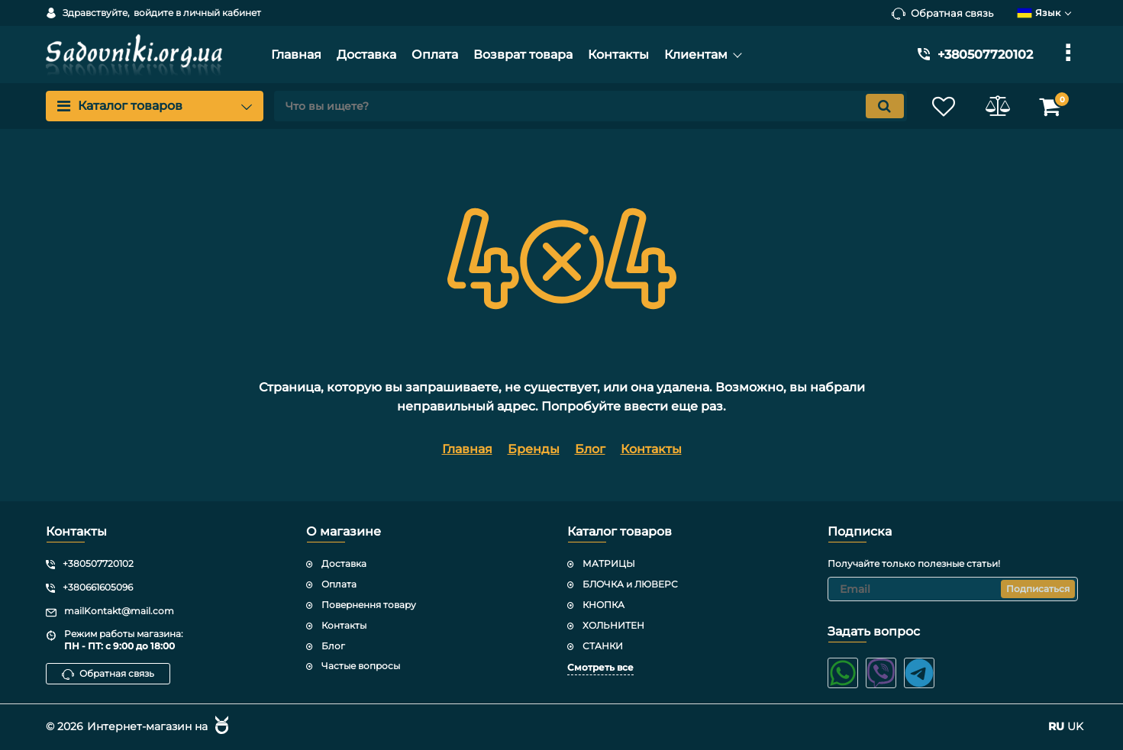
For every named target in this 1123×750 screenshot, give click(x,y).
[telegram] (919, 673)
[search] (590, 106)
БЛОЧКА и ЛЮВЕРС (630, 584)
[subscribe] (953, 589)
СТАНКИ (602, 646)
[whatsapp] (843, 673)
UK (1075, 726)
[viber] (881, 673)
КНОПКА (603, 604)
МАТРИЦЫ (608, 563)
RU (1056, 726)
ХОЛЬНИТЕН (613, 625)
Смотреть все (600, 667)
